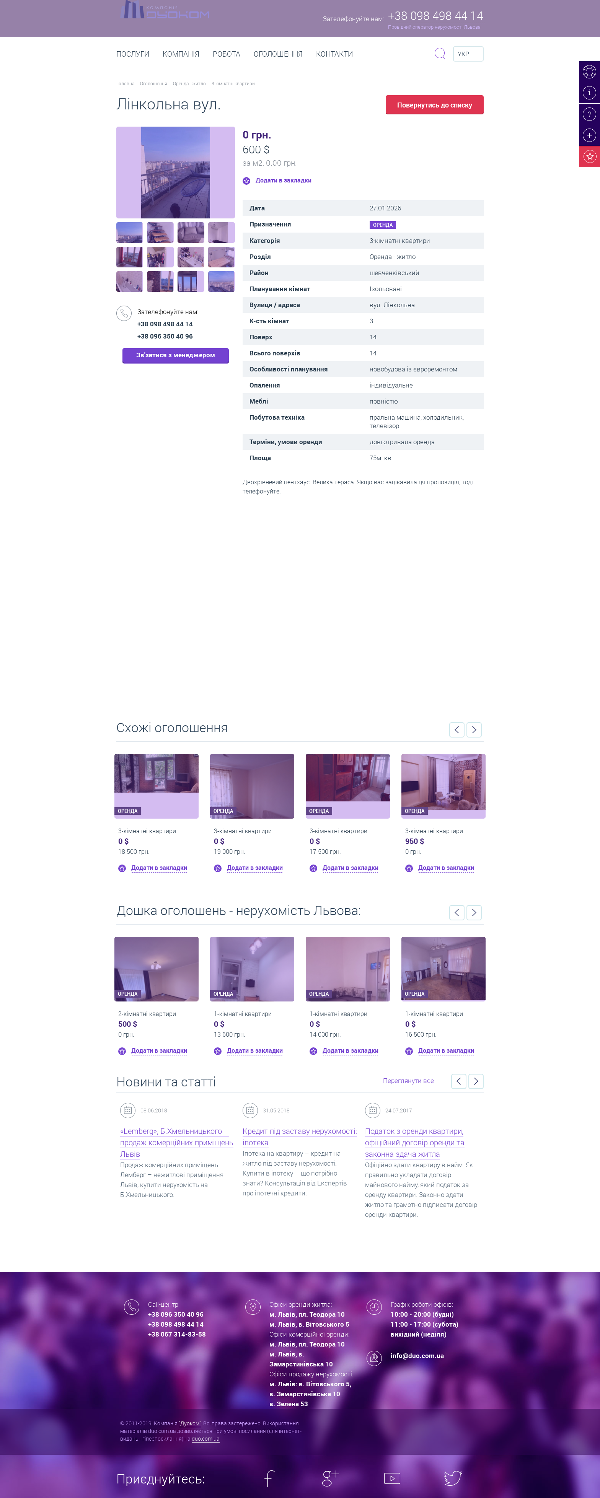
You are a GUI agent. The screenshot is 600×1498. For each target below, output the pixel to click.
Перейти (300, 605)
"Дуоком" (190, 1423)
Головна (125, 83)
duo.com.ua (206, 1438)
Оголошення (278, 54)
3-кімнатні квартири (233, 83)
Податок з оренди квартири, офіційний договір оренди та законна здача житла (415, 1142)
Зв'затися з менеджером (175, 354)
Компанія (181, 54)
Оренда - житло (189, 83)
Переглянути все (408, 1080)
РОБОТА (226, 54)
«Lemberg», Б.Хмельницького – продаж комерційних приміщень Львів (176, 1142)
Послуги (132, 54)
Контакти (334, 54)
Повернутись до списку (434, 104)
